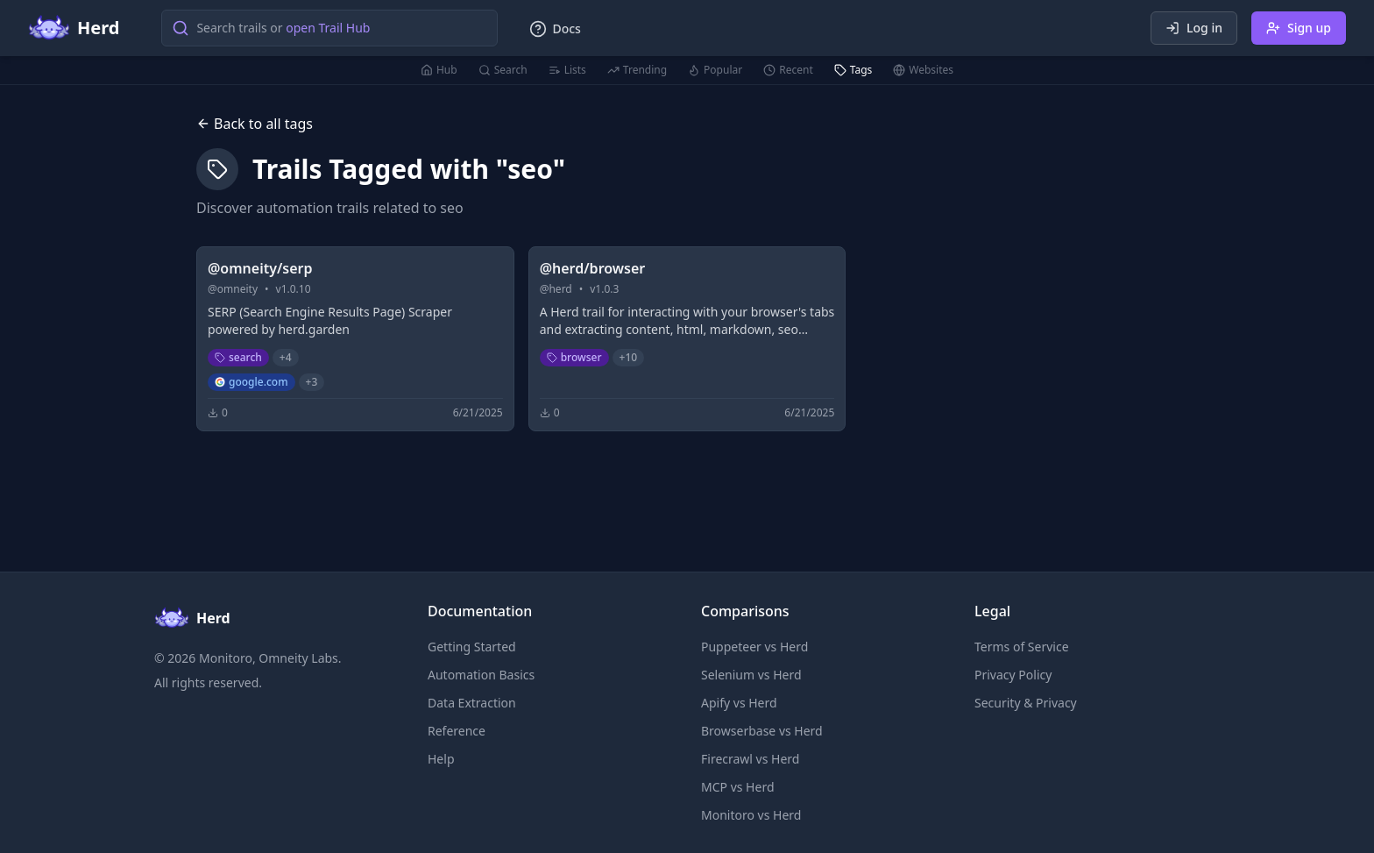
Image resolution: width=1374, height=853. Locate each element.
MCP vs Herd (738, 786)
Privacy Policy (1013, 674)
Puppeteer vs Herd (754, 646)
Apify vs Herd (739, 702)
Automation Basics (481, 674)
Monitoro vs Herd (751, 815)
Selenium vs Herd (751, 674)
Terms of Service (1021, 646)
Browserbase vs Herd (762, 730)
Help (441, 758)
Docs (554, 29)
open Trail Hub (328, 27)
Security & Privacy (1025, 702)
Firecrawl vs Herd (750, 758)
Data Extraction (472, 702)
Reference (456, 730)
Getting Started (472, 646)
